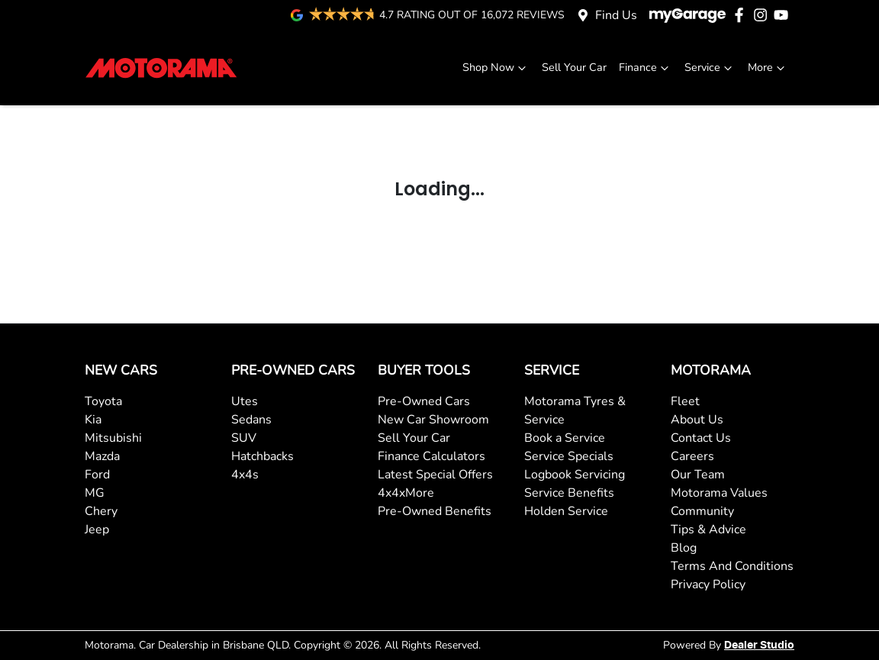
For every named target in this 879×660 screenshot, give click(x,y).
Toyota (103, 401)
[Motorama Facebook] (742, 15)
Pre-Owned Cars (424, 401)
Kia (93, 419)
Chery (101, 511)
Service (710, 68)
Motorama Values (719, 493)
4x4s (245, 474)
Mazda (102, 456)
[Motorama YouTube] (784, 15)
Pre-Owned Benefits (434, 511)
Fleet (685, 401)
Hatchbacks (262, 456)
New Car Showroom (433, 419)
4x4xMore (406, 493)
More (768, 68)
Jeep (97, 529)
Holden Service (566, 511)
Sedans (251, 419)
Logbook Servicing (574, 474)
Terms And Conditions (732, 566)
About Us (697, 419)
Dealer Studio (759, 645)
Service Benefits (569, 493)
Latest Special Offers (435, 474)
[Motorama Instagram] (763, 15)
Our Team (698, 474)
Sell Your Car (574, 67)
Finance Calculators (431, 456)
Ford (97, 474)
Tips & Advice (708, 529)
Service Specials (568, 456)
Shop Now (496, 68)
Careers (692, 456)
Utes (244, 401)
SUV (243, 438)
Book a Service (564, 438)
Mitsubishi (113, 438)
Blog (684, 547)
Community (702, 511)
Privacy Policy (708, 584)
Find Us (616, 15)
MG (95, 493)
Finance (645, 68)
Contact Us (701, 438)
